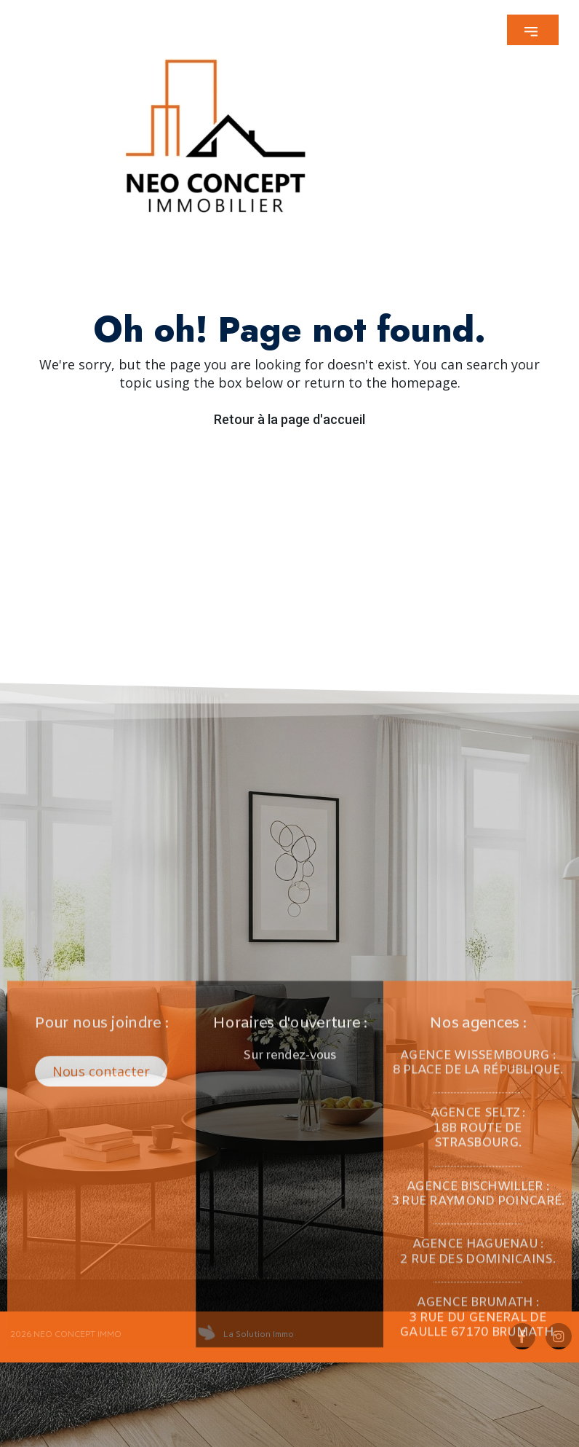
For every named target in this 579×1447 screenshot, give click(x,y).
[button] (533, 30)
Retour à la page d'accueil (289, 419)
